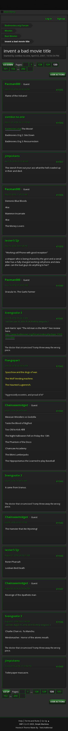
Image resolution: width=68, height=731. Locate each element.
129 (48, 64)
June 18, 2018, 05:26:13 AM (16, 318)
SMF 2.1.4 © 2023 (26, 724)
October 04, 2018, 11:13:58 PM (18, 666)
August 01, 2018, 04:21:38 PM (17, 621)
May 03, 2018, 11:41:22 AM (16, 194)
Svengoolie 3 (13, 313)
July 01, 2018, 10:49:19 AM (16, 480)
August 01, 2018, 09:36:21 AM (17, 555)
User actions (57, 74)
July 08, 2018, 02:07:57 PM (16, 522)
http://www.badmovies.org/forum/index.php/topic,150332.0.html (33, 336)
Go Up (6, 691)
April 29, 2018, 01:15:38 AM (16, 161)
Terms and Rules (32, 721)
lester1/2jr (12, 240)
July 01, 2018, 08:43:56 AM (16, 410)
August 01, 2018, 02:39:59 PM (17, 588)
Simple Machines (42, 724)
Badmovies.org (13, 128)
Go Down (8, 64)
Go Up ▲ (45, 721)
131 (6, 68)
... (35, 64)
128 (40, 64)
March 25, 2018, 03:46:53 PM (17, 89)
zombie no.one (15, 117)
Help (21, 721)
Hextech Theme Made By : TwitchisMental (34, 727)
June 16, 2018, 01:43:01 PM (16, 285)
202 (23, 68)
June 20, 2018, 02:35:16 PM (16, 365)
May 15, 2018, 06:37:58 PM (16, 246)
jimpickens (12, 156)
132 (13, 68)
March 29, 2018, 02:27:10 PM (17, 122)
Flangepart (12, 360)
